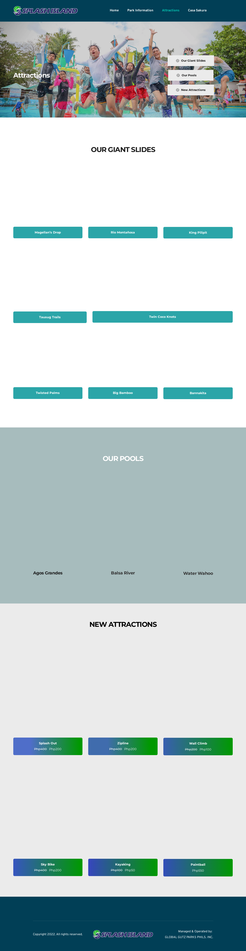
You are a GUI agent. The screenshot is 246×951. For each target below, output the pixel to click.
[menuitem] (114, 10)
